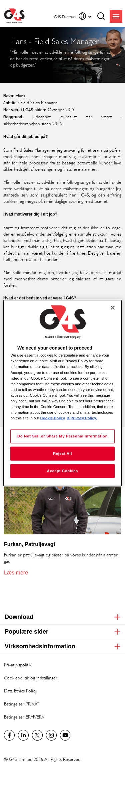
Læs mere (16, 572)
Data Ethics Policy (20, 690)
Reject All (62, 453)
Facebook (9, 735)
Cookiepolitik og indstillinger (30, 677)
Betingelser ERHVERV (24, 716)
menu (116, 16)
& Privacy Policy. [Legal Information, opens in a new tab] (82, 418)
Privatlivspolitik (17, 664)
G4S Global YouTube (65, 735)
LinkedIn (23, 735)
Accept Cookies (62, 471)
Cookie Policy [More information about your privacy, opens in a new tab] (52, 418)
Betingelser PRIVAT (21, 703)
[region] (62, 393)
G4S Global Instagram (51, 735)
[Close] (112, 307)
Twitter (37, 735)
